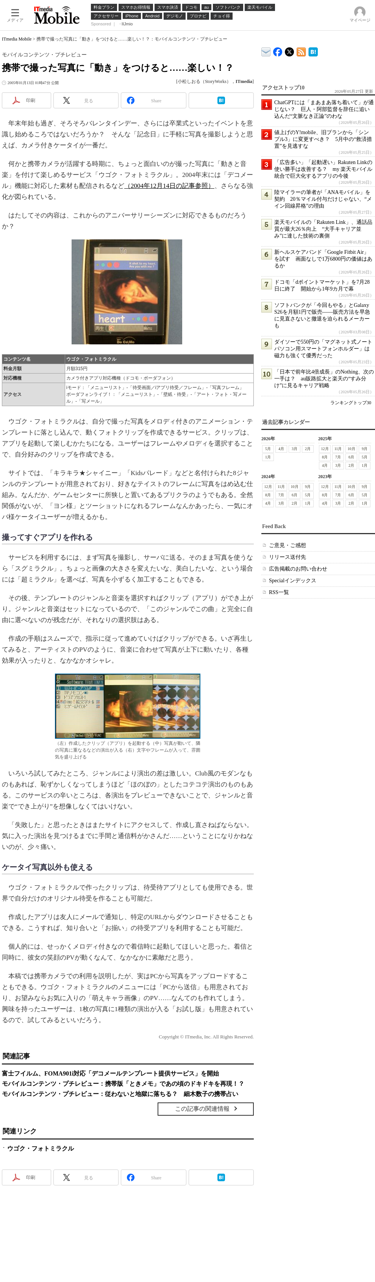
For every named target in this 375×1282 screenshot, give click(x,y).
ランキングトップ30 (350, 402)
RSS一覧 (279, 592)
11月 (338, 449)
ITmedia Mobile (16, 39)
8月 (325, 457)
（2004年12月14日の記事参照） (169, 185)
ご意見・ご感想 (287, 545)
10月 (351, 449)
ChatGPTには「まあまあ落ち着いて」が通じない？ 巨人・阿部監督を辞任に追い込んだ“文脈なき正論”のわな (324, 109)
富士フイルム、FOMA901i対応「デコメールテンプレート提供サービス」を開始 (110, 1073)
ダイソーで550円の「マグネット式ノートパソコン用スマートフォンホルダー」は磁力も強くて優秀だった (323, 348)
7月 (338, 457)
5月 (268, 449)
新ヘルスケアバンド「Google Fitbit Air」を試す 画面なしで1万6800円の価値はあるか (323, 259)
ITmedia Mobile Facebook (278, 50)
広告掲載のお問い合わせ (298, 569)
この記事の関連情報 (202, 1108)
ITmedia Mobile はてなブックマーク (313, 50)
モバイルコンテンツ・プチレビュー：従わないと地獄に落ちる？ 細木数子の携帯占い (120, 1094)
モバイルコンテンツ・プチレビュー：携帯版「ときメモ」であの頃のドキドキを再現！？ (123, 1083)
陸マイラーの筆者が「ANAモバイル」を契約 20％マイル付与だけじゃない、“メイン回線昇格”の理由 (323, 199)
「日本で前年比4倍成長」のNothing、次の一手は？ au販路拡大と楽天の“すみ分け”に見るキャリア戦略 (324, 378)
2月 (308, 449)
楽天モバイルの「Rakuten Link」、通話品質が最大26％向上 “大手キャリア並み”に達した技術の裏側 (323, 229)
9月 (364, 449)
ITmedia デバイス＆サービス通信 (266, 50)
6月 (351, 457)
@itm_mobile (289, 50)
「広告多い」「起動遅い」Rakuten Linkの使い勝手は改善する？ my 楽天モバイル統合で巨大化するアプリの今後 (323, 169)
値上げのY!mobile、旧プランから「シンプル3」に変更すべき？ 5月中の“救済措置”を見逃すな (323, 139)
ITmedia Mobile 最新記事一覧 (301, 50)
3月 (294, 449)
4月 (281, 449)
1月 (268, 457)
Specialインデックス (292, 580)
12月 (325, 449)
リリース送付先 (287, 557)
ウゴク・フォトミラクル (40, 1148)
